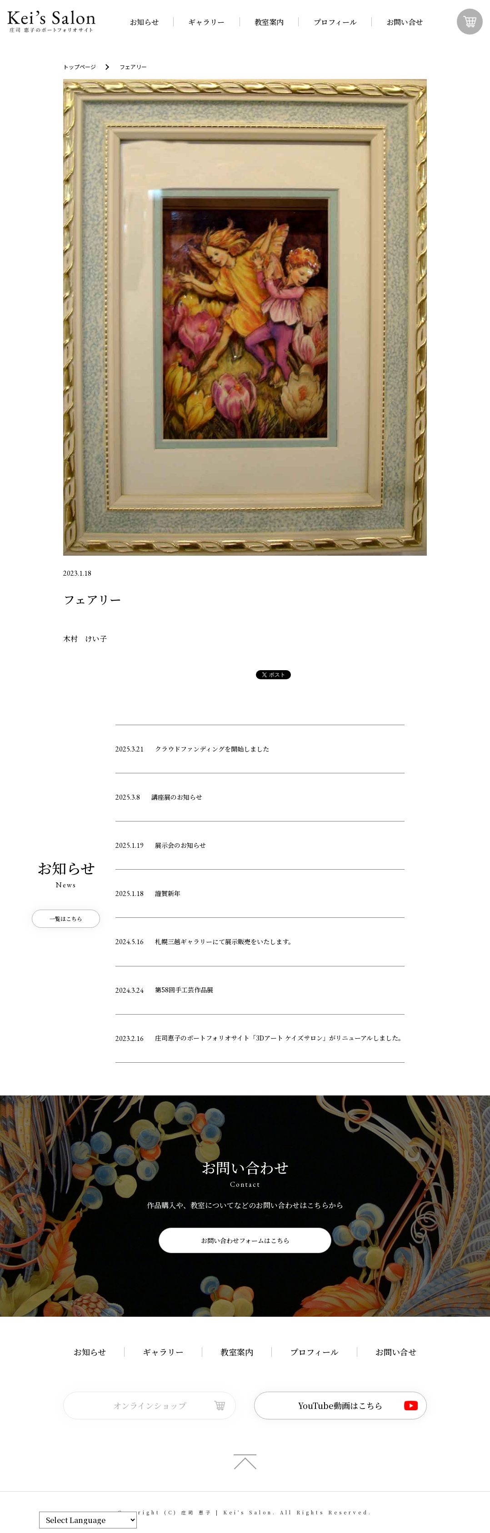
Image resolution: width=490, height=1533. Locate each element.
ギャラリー (206, 21)
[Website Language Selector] (88, 1520)
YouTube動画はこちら (340, 1405)
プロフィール (335, 21)
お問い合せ (404, 21)
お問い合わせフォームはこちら (245, 1240)
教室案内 (269, 21)
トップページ (79, 66)
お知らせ (144, 21)
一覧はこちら (66, 918)
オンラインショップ (149, 1405)
